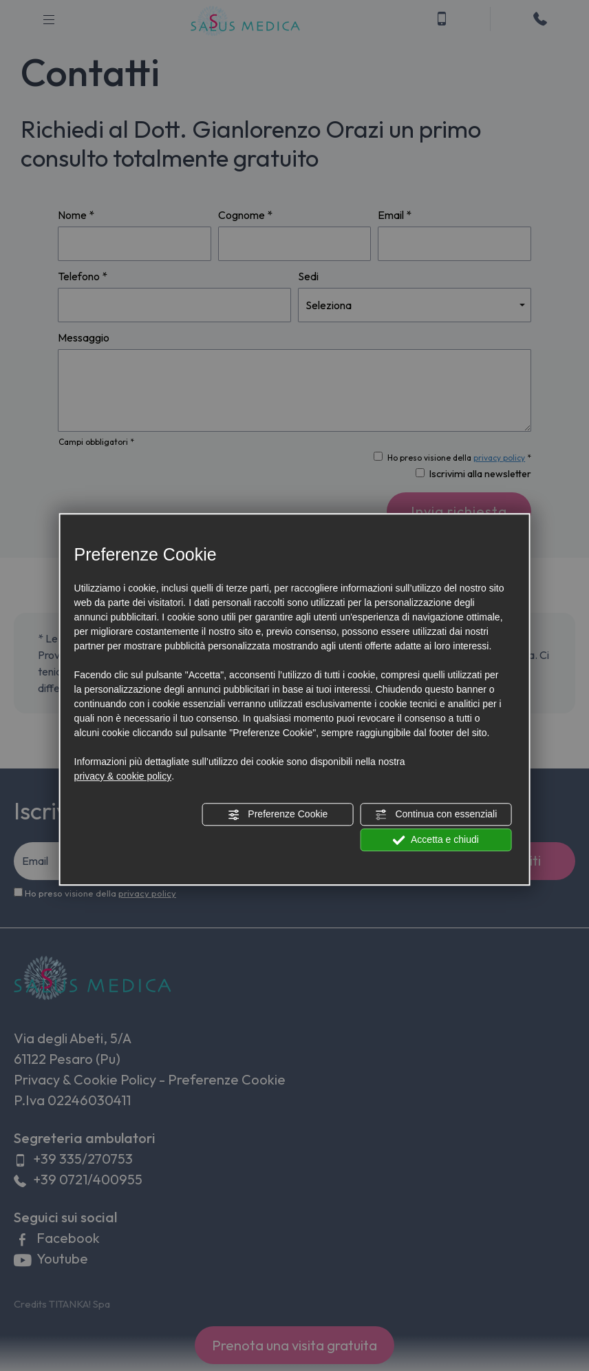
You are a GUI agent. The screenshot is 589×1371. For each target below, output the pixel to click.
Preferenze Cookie (277, 814)
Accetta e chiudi (436, 840)
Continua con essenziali (436, 814)
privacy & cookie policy (123, 776)
